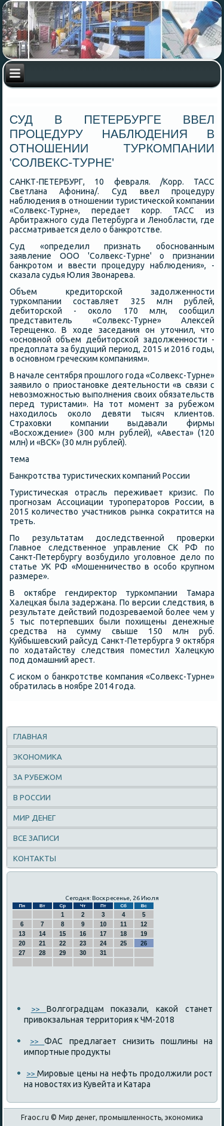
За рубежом (37, 777)
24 (103, 943)
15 (62, 934)
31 (103, 953)
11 (123, 924)
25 (123, 943)
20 (22, 943)
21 (42, 943)
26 (143, 943)
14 (42, 934)
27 (22, 953)
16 (82, 934)
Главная (30, 736)
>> (39, 1009)
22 (62, 943)
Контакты (34, 858)
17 (103, 934)
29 (62, 953)
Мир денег (34, 817)
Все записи (36, 838)
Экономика (37, 756)
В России (32, 797)
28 (42, 953)
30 (82, 953)
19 (143, 934)
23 (82, 943)
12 (143, 924)
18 (123, 934)
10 (103, 924)
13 (22, 934)
